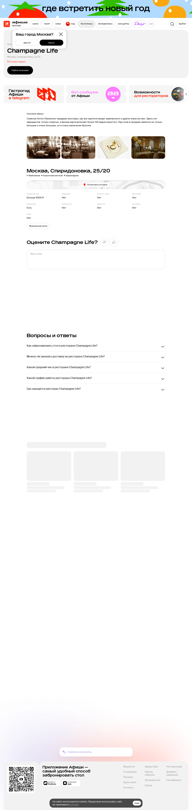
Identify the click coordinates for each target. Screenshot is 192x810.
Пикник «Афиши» (150, 773)
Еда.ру (148, 785)
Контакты (128, 787)
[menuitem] (35, 24)
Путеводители (152, 780)
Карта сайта (129, 782)
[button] (38, 226)
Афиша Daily (151, 766)
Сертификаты (173, 780)
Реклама (128, 777)
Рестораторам (174, 766)
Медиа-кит (129, 766)
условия (74, 804)
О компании (129, 771)
